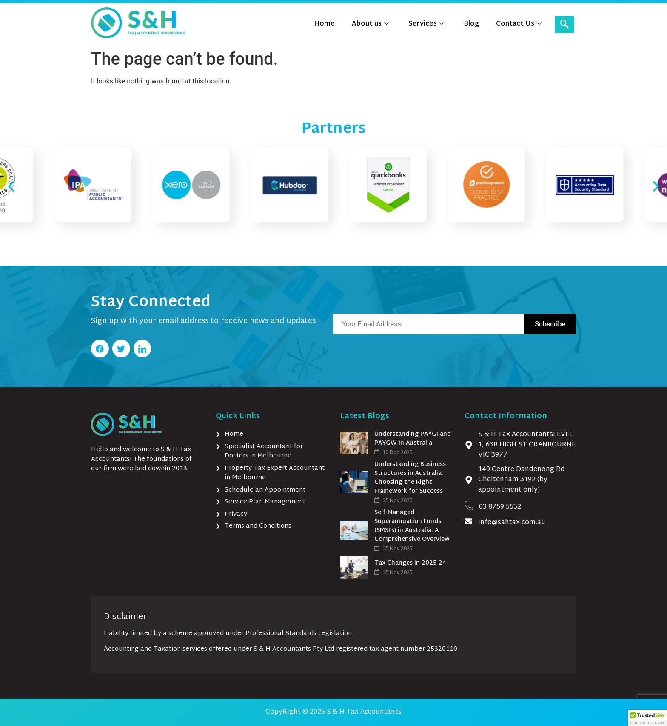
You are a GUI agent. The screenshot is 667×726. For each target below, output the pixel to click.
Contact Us (519, 24)
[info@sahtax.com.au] (468, 521)
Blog (471, 24)
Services (426, 24)
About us (370, 24)
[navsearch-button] (564, 24)
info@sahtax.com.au (511, 523)
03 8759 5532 (500, 507)
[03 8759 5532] (469, 505)
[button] (11, 186)
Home (324, 24)
